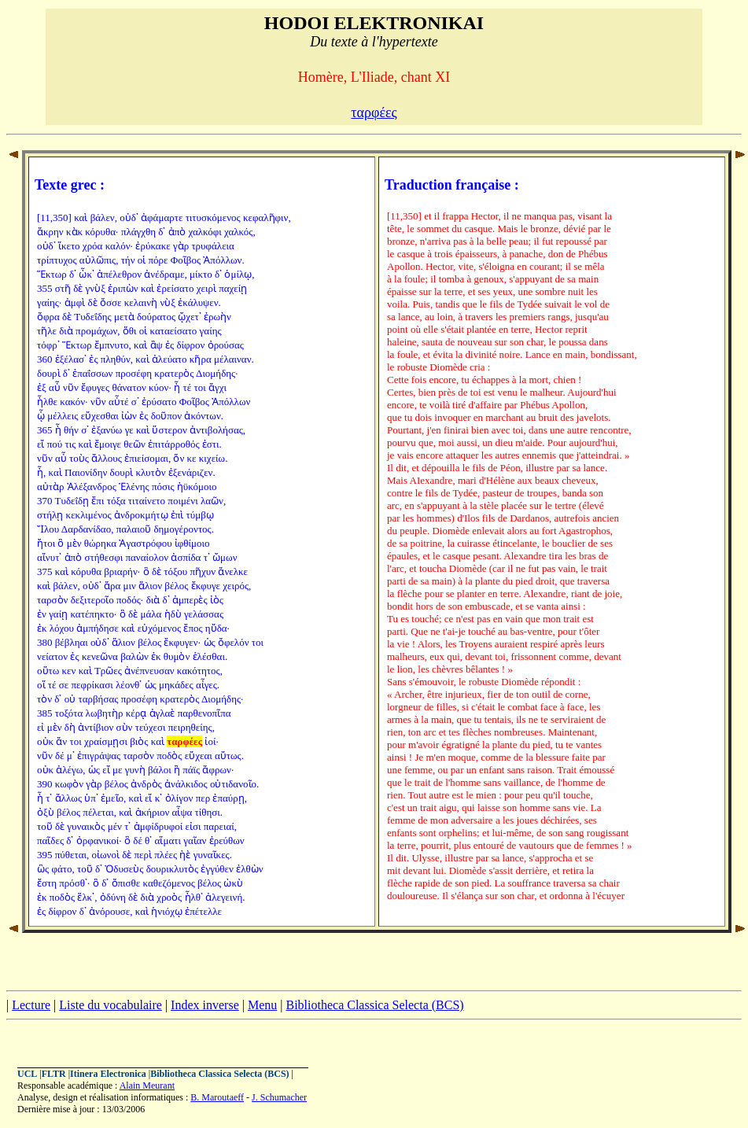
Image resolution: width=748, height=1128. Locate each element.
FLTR (54, 1073)
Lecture (31, 1005)
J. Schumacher (279, 1097)
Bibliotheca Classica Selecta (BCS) (374, 1005)
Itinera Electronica (108, 1073)
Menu (262, 1005)
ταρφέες (373, 112)
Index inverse (205, 1005)
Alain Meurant (147, 1085)
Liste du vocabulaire (110, 1005)
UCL (27, 1073)
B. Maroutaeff (217, 1097)
